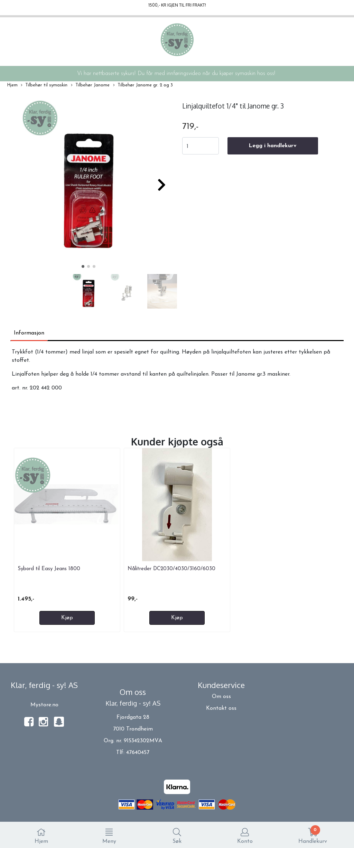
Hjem (12, 85)
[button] (83, 266)
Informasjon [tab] (29, 333)
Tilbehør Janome (90, 85)
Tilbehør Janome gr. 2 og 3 (143, 85)
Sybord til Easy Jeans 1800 (49, 569)
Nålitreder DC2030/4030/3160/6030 (171, 569)
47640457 (137, 752)
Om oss (221, 696)
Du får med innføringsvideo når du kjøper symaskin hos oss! (206, 73)
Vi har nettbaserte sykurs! (106, 73)
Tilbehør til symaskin (44, 85)
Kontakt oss (221, 708)
